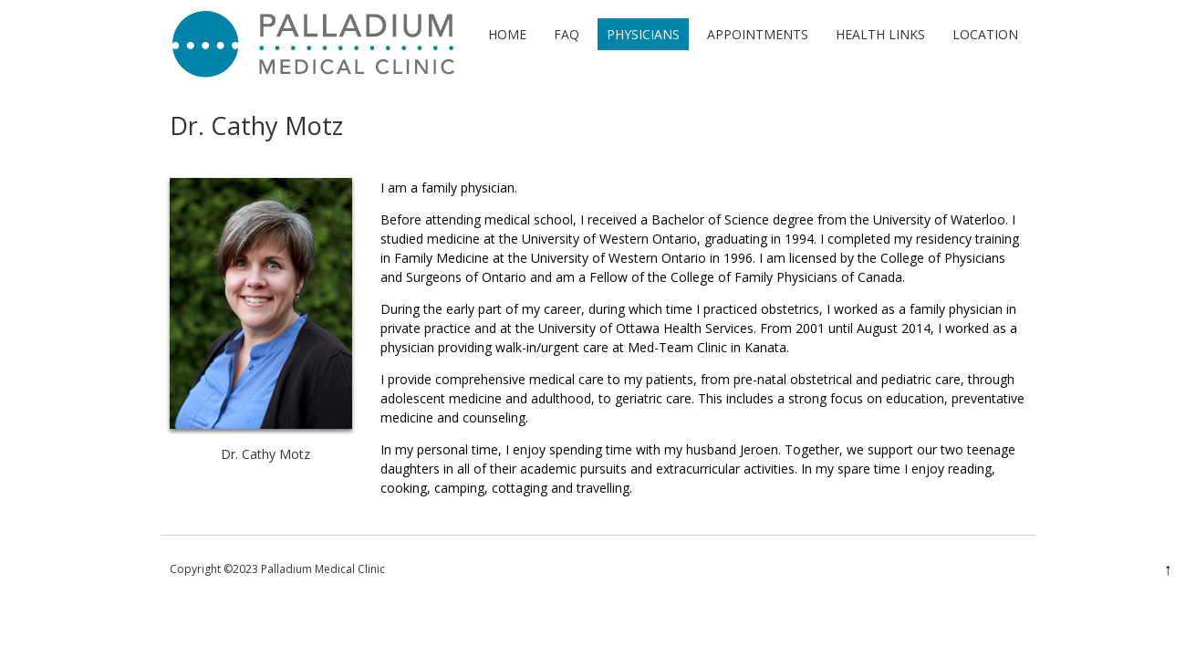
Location (985, 34)
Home (507, 34)
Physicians (643, 34)
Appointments (757, 34)
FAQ (566, 34)
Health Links (880, 34)
